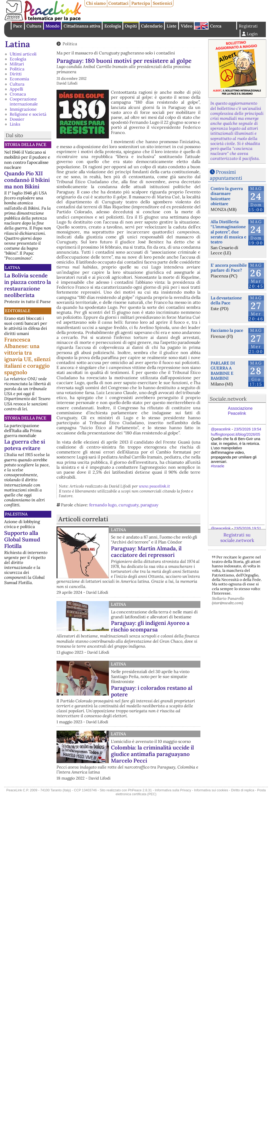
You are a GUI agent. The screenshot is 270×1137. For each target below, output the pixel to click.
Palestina (16, 514)
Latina (17, 44)
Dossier (17, 119)
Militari (17, 63)
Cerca (215, 26)
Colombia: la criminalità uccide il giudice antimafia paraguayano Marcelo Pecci (152, 754)
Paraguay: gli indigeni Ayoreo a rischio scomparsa (150, 626)
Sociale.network (228, 399)
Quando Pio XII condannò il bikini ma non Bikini (27, 180)
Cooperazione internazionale (24, 101)
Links (15, 124)
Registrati (248, 26)
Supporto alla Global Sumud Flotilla (22, 539)
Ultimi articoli (23, 54)
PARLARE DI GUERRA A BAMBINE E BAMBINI (223, 370)
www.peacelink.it (154, 486)
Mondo (52, 26)
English (201, 26)
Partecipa (140, 3)
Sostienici (162, 3)
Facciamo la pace (227, 330)
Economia (19, 78)
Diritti (16, 73)
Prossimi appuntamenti (226, 175)
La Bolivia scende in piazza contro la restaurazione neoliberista (27, 285)
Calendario (151, 26)
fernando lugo (102, 504)
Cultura (33, 26)
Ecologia (112, 26)
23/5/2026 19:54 (247, 429)
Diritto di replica (242, 790)
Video (186, 26)
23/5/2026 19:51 (247, 528)
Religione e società (28, 114)
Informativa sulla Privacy (173, 790)
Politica (17, 68)
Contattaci (118, 3)
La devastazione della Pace (226, 300)
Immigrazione (23, 109)
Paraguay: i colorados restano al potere (151, 691)
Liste (172, 26)
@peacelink (220, 429)
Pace (17, 26)
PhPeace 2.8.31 (140, 790)
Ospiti (131, 26)
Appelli (16, 89)
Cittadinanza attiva (82, 26)
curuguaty (128, 504)
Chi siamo (96, 3)
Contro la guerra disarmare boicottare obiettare (227, 196)
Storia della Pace (25, 144)
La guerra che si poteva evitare (24, 445)
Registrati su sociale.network (237, 537)
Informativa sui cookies (211, 790)
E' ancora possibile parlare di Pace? (229, 267)
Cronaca (18, 94)
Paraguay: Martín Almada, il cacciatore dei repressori (146, 551)
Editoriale (17, 310)
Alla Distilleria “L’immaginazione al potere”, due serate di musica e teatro (228, 231)
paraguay (149, 504)
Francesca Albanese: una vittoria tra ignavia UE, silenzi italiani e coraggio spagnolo (27, 356)
